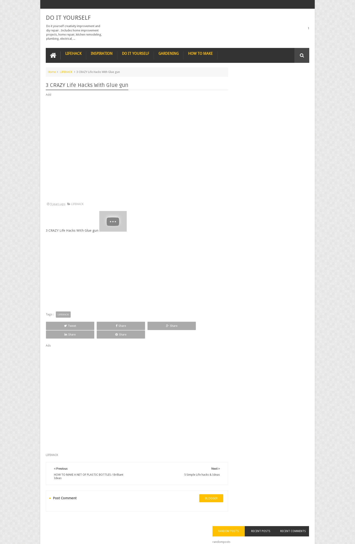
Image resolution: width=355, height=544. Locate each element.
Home (52, 71)
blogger (202, 489)
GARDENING (169, 53)
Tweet (62, 325)
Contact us (297, 523)
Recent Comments (296, 80)
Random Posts (243, 80)
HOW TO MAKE (200, 53)
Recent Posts (269, 80)
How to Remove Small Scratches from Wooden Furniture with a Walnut (276, 191)
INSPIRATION (102, 53)
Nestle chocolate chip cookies (274, 214)
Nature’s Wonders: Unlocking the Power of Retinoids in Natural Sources (276, 139)
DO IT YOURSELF (68, 17)
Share (97, 325)
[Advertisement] (133, 149)
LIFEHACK (73, 53)
